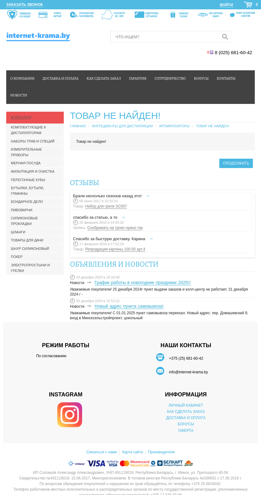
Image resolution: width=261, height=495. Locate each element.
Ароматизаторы (174, 126)
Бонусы (201, 79)
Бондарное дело (27, 201)
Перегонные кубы (28, 180)
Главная (78, 126)
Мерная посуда (25, 163)
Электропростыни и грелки (30, 268)
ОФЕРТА (185, 430)
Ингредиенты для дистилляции (122, 126)
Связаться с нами (101, 452)
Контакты (226, 79)
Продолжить (236, 163)
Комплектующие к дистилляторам (28, 130)
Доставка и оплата (60, 79)
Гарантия (138, 79)
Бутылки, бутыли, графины (27, 190)
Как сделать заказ (103, 79)
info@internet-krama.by (188, 372)
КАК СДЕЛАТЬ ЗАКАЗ (186, 411)
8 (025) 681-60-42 (234, 52)
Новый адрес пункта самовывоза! (129, 306)
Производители (161, 452)
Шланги (18, 232)
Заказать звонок (24, 4)
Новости (18, 95)
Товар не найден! (212, 126)
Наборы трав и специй (32, 141)
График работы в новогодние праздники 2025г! (143, 282)
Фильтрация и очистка (32, 171)
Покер (17, 257)
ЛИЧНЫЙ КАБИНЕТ (186, 405)
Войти (226, 5)
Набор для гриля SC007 (106, 206)
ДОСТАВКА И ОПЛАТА (186, 418)
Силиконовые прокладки (24, 221)
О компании (22, 79)
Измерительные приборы (26, 152)
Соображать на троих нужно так (115, 228)
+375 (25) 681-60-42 (186, 358)
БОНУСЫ (186, 424)
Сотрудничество (170, 79)
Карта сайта (132, 452)
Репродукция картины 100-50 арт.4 (115, 249)
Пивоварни (21, 210)
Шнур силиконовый (30, 248)
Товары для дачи (27, 240)
